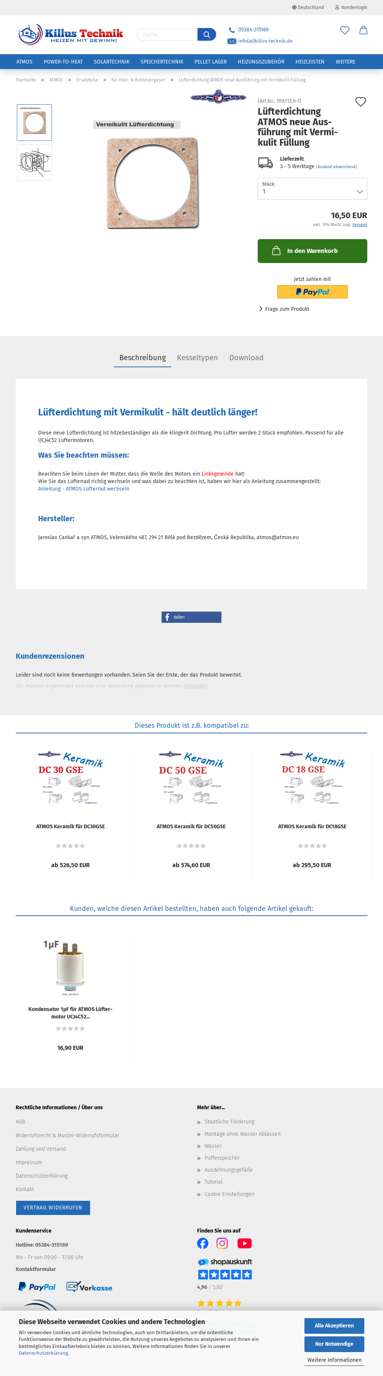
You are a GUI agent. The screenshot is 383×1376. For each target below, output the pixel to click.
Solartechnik (111, 62)
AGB (20, 1122)
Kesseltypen (197, 357)
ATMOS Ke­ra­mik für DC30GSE (70, 826)
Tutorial (214, 1182)
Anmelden (195, 686)
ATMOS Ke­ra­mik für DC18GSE (312, 826)
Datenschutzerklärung (43, 1353)
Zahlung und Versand (41, 1149)
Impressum (29, 1162)
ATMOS (24, 62)
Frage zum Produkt (287, 309)
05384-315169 (248, 30)
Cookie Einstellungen (229, 1194)
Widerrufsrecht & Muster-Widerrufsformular (67, 1135)
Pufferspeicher (222, 1158)
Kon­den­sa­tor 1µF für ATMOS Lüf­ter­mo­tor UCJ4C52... (70, 1012)
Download (246, 357)
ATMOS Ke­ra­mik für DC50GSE (191, 826)
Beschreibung (142, 357)
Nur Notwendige (334, 1344)
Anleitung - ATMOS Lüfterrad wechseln (83, 489)
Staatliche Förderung (229, 1122)
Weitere (345, 62)
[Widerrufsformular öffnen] (53, 1207)
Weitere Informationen (334, 1360)
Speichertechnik (162, 62)
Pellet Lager (210, 62)
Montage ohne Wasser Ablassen (243, 1134)
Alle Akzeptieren (334, 1326)
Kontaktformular (36, 1269)
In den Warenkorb (304, 250)
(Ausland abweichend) (336, 166)
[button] (191, 617)
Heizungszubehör (261, 62)
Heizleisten (310, 62)
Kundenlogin (351, 7)
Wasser (213, 1146)
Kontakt (25, 1189)
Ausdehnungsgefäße (229, 1170)
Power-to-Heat (63, 62)
